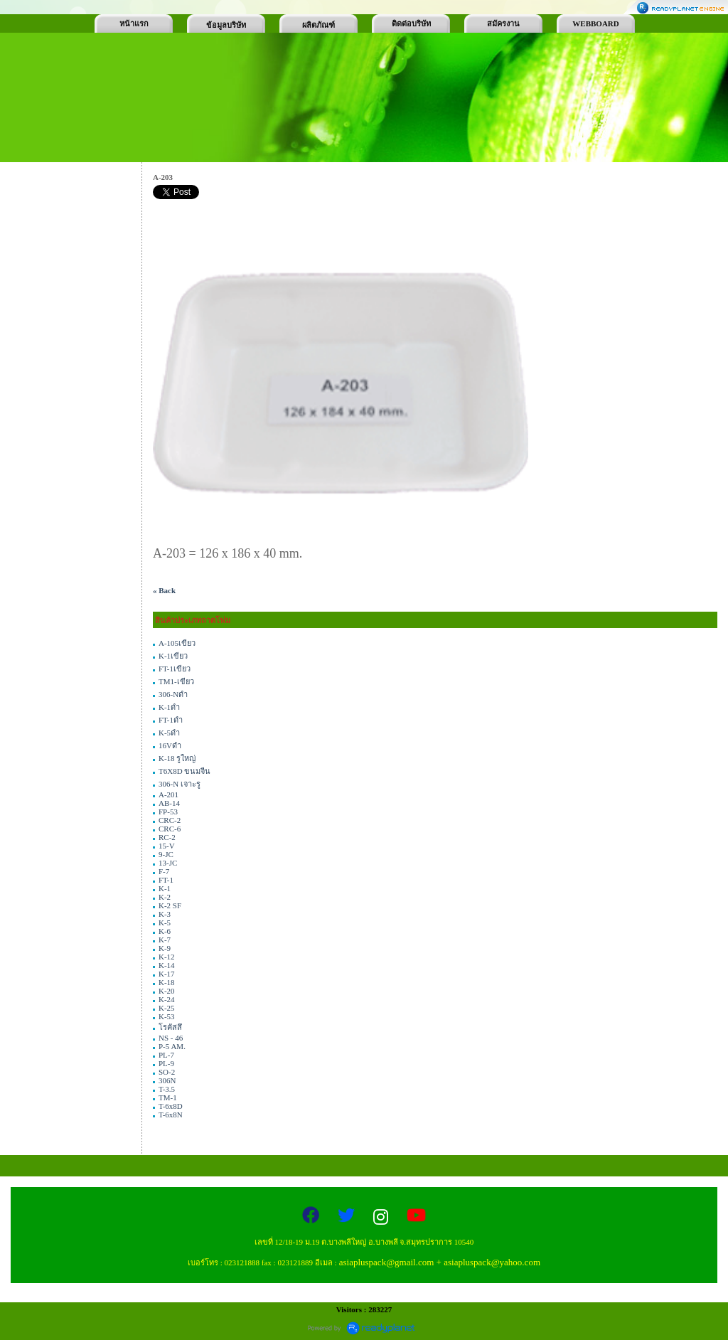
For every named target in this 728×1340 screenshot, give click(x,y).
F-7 (164, 871)
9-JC (166, 854)
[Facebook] (312, 1217)
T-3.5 (167, 1089)
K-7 (165, 939)
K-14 (167, 965)
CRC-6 (170, 828)
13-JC (168, 862)
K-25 (167, 1008)
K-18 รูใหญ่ (177, 758)
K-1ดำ (169, 707)
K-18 (167, 982)
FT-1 (166, 880)
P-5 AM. (172, 1046)
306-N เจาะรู (179, 784)
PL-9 (166, 1063)
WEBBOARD (595, 23)
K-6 (165, 931)
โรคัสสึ (170, 1027)
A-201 (168, 794)
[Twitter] (348, 1217)
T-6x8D (171, 1106)
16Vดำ (170, 745)
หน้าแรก (134, 23)
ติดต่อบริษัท (411, 23)
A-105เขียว (177, 643)
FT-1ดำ (171, 720)
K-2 (165, 897)
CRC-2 (170, 820)
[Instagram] (382, 1217)
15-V (167, 845)
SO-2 (167, 1072)
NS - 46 (171, 1037)
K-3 (165, 914)
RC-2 (167, 837)
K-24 (167, 999)
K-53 (167, 1016)
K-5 (165, 922)
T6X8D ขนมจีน (184, 771)
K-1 (165, 888)
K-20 (167, 991)
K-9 (165, 948)
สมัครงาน (503, 23)
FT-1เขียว (175, 668)
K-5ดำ (169, 732)
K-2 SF (170, 905)
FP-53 (168, 811)
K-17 (167, 973)
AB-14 (169, 803)
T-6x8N (171, 1114)
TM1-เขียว (176, 681)
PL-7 (166, 1055)
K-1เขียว (173, 656)
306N (167, 1080)
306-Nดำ (173, 694)
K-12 (167, 956)
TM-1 (168, 1097)
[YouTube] (416, 1217)
